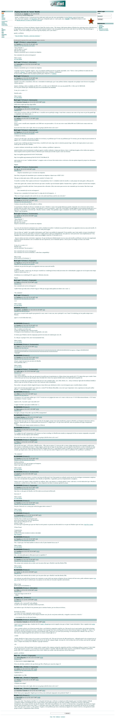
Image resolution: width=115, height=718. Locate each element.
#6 (36, 297)
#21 (38, 109)
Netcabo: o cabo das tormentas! (32, 36)
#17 (35, 394)
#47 (40, 515)
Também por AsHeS (103, 30)
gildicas (3, 29)
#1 (36, 44)
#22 (37, 409)
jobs (3, 32)
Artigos (3, 22)
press (3, 37)
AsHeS (26, 14)
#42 (37, 458)
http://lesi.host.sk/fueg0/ (27, 516)
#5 (36, 78)
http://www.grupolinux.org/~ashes (29, 670)
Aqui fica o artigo (88, 524)
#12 (38, 551)
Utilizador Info (18, 45)
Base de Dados (19, 36)
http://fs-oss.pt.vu (25, 311)
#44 (37, 263)
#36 (44, 622)
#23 (36, 200)
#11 (36, 346)
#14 (37, 559)
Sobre (3, 15)
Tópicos (3, 18)
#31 (37, 680)
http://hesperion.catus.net (27, 418)
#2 (44, 310)
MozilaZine (34, 19)
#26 (36, 216)
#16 (41, 657)
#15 (38, 371)
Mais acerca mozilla (103, 28)
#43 (37, 503)
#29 (37, 118)
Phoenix (23, 72)
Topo (3, 14)
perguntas (4, 34)
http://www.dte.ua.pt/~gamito (28, 45)
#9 (36, 539)
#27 (36, 572)
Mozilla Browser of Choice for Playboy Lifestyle (29, 20)
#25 (40, 417)
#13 (37, 357)
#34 (36, 590)
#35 (36, 282)
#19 (35, 474)
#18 (35, 669)
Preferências (4, 21)
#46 (36, 599)
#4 (38, 64)
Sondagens (4, 23)
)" (41, 20)
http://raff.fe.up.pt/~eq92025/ (28, 133)
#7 (36, 325)
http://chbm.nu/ (25, 348)
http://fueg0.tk (17, 534)
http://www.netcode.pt (26, 201)
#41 (44, 690)
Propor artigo (5, 25)
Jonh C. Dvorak (45, 624)
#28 (37, 487)
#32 (36, 442)
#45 (37, 132)
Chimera (54, 73)
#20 (34, 169)
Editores (58, 716)
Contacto (63, 716)
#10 (44, 102)
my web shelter (18, 59)
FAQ (3, 16)
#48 (39, 697)
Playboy (70, 17)
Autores (3, 19)
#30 (37, 429)
